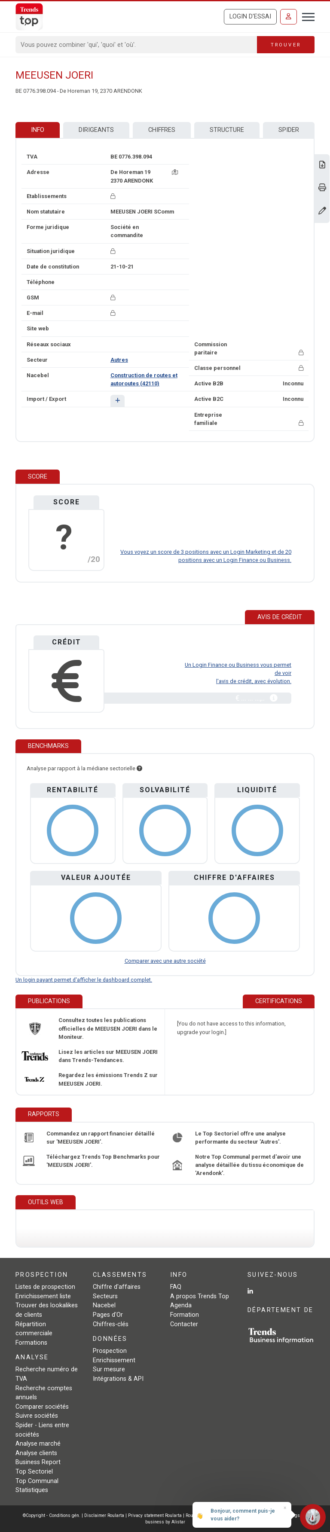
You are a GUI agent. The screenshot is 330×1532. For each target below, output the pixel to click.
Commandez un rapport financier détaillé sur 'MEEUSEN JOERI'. (100, 1137)
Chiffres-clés (110, 1324)
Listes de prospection (45, 1287)
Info (37, 130)
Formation (184, 1314)
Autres (119, 360)
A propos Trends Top (199, 1296)
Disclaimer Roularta (104, 1515)
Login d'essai (250, 16)
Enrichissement (114, 1360)
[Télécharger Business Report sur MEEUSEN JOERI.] (322, 165)
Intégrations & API (118, 1378)
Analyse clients (36, 1453)
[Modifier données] (322, 211)
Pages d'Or (108, 1314)
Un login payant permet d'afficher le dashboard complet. (83, 980)
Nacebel (104, 1305)
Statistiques (31, 1490)
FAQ (175, 1287)
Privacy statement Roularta (155, 1515)
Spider (288, 130)
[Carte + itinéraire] (175, 172)
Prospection (110, 1351)
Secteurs (105, 1296)
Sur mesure (109, 1369)
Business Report (38, 1462)
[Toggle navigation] (306, 16)
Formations (31, 1342)
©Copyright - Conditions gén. (51, 1515)
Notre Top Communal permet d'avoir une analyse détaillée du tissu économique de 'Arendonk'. (249, 1165)
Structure (227, 130)
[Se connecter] (288, 16)
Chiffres (161, 130)
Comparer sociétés (42, 1406)
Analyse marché (38, 1443)
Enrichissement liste (43, 1296)
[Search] (136, 44)
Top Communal (36, 1481)
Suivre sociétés (36, 1415)
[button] (117, 400)
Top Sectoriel (34, 1471)
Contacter (184, 1324)
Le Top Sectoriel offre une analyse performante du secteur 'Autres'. (240, 1137)
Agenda (181, 1305)
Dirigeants (96, 130)
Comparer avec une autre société (165, 961)
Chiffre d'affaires (117, 1287)
